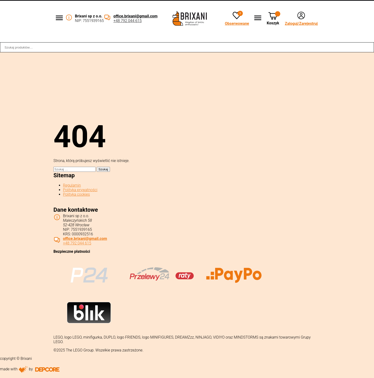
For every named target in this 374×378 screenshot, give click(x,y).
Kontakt (363, 39)
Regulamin (72, 185)
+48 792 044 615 (127, 20)
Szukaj (368, 47)
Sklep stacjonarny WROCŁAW (276, 39)
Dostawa (187, 39)
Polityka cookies (76, 194)
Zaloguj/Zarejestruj (301, 23)
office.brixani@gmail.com (135, 16)
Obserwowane (237, 23)
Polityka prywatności (80, 190)
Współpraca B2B (110, 39)
